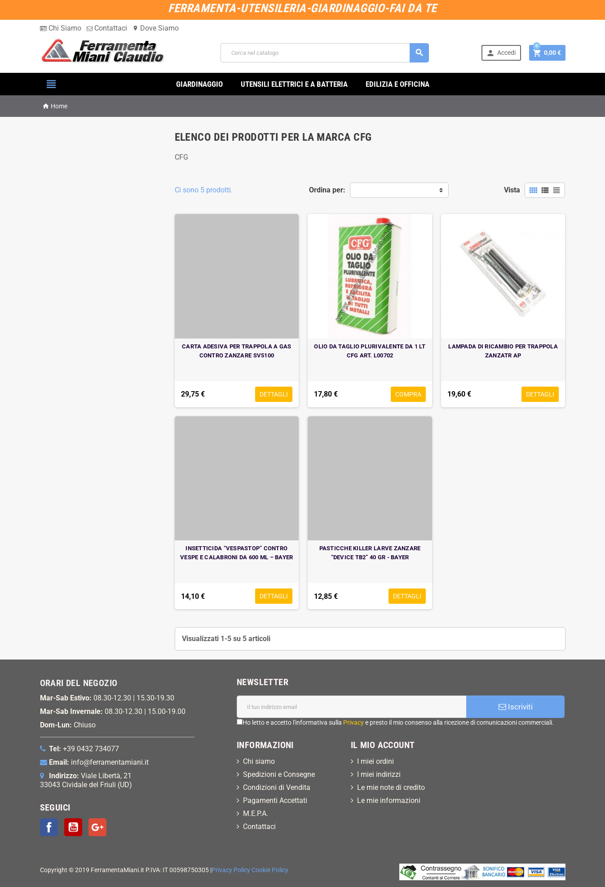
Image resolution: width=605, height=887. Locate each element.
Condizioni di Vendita (276, 787)
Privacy (353, 722)
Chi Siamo (60, 28)
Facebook (49, 827)
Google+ (97, 827)
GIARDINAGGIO (199, 84)
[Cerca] (325, 52)
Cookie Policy (270, 870)
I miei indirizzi (379, 774)
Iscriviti (516, 706)
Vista (512, 190)
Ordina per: (327, 190)
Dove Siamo (155, 28)
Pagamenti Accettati (275, 800)
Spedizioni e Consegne (279, 774)
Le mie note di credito (391, 787)
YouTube (73, 827)
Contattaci (107, 28)
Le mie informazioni (388, 800)
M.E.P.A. (255, 813)
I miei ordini (375, 761)
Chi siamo (259, 761)
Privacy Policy (231, 870)
